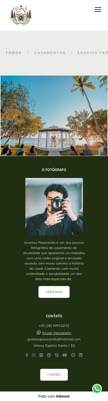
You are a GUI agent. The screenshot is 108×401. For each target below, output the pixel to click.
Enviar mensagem (56, 333)
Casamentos (50, 53)
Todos (14, 53)
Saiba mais (54, 291)
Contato (54, 374)
